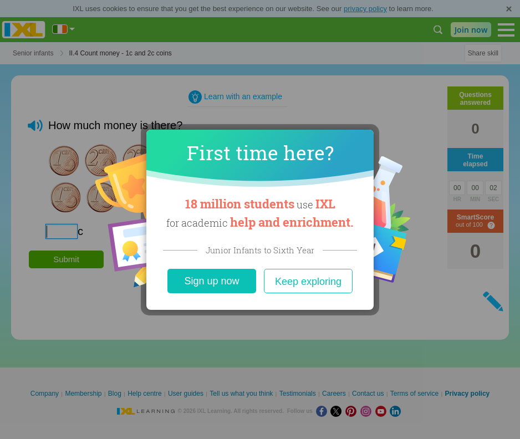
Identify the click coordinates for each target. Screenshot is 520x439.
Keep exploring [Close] (308, 281)
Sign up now (211, 281)
